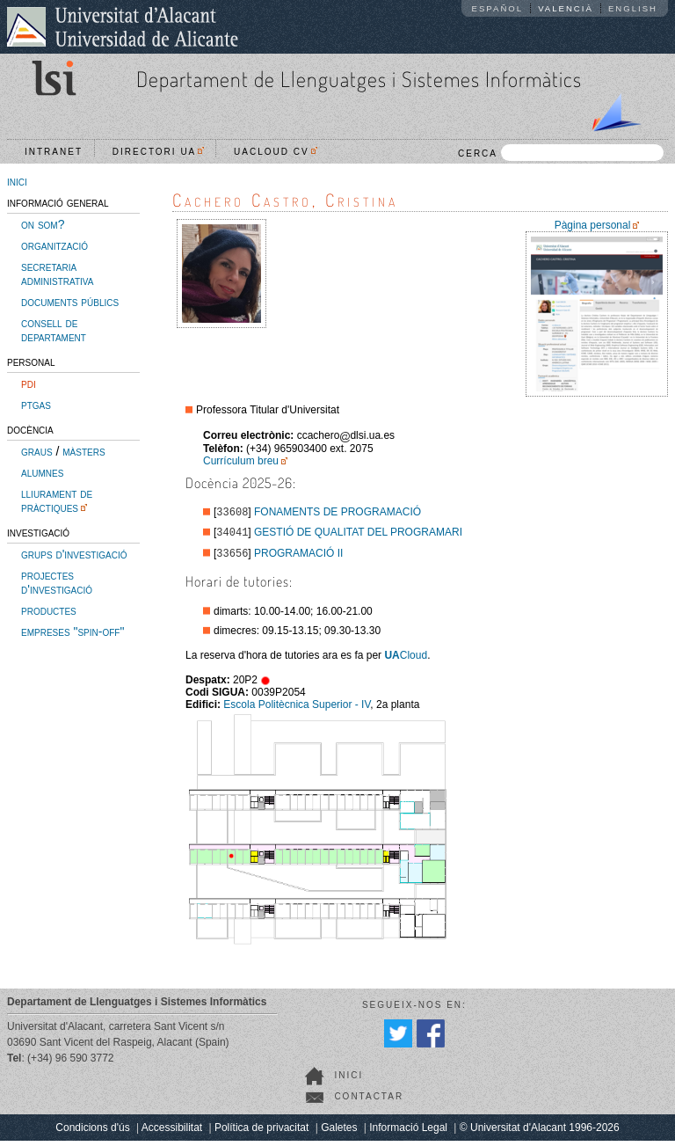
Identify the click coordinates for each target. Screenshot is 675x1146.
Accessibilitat (172, 1133)
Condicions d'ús (92, 1133)
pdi (28, 383)
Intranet (54, 152)
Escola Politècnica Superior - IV (296, 710)
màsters (83, 451)
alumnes (42, 472)
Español (498, 8)
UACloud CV (275, 152)
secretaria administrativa (57, 273)
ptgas (36, 405)
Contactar (368, 1101)
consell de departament (53, 330)
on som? (42, 224)
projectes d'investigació (56, 582)
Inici (348, 1080)
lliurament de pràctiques (56, 500)
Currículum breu (241, 461)
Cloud (405, 660)
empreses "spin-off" (72, 631)
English (632, 8)
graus (37, 451)
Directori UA (158, 152)
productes (48, 610)
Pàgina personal (593, 225)
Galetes (339, 1133)
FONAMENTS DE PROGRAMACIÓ (337, 513)
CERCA (561, 152)
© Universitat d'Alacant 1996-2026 (540, 1133)
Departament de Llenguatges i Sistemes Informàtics (359, 78)
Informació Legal (408, 1133)
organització (54, 245)
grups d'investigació (74, 554)
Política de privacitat (261, 1133)
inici (17, 181)
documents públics (70, 302)
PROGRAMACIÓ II (298, 558)
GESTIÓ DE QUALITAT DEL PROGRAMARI (358, 535)
